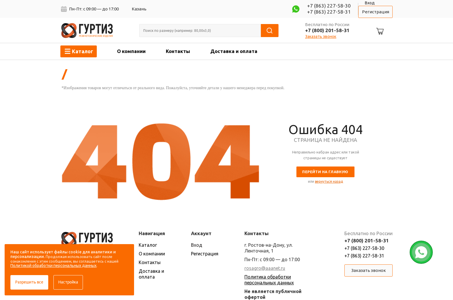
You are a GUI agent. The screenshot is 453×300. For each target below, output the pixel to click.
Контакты (178, 51)
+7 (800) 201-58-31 (327, 30)
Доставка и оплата (233, 51)
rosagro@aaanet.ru (264, 268)
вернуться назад (329, 181)
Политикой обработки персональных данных (53, 265)
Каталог (148, 245)
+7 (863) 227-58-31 (329, 11)
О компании (131, 51)
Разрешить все (29, 282)
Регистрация (375, 11)
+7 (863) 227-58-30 (329, 5)
